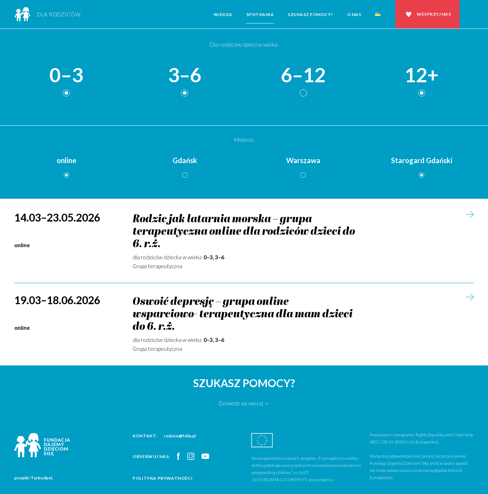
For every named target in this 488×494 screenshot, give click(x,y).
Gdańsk (185, 160)
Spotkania (260, 14)
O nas (354, 14)
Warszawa (303, 160)
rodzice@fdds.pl (180, 435)
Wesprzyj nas (434, 14)
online (66, 160)
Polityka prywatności (162, 478)
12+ (422, 75)
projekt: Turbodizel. (33, 477)
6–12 (303, 75)
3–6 (184, 75)
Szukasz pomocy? (310, 14)
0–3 (66, 75)
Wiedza (223, 14)
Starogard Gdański (421, 160)
